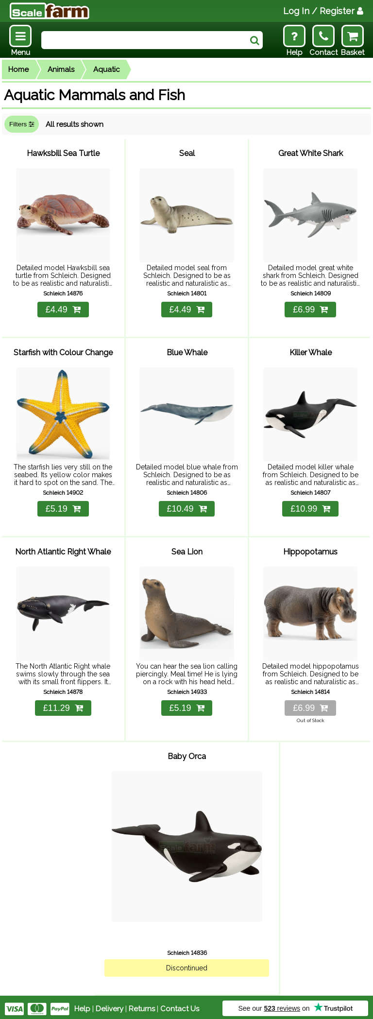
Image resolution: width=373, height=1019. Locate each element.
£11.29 (63, 706)
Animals (61, 69)
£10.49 (186, 507)
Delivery (109, 1005)
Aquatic (106, 69)
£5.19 (63, 507)
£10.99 (310, 507)
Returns (142, 1005)
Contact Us (179, 1005)
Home (18, 69)
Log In (323, 11)
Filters (21, 124)
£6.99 (310, 309)
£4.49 (63, 309)
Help (82, 1005)
